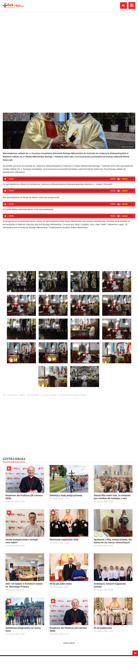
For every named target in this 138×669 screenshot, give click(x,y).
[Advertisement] (69, 419)
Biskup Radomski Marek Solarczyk (72, 395)
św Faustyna (13, 395)
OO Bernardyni (33, 395)
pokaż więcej (68, 643)
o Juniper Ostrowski (49, 395)
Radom (22, 395)
